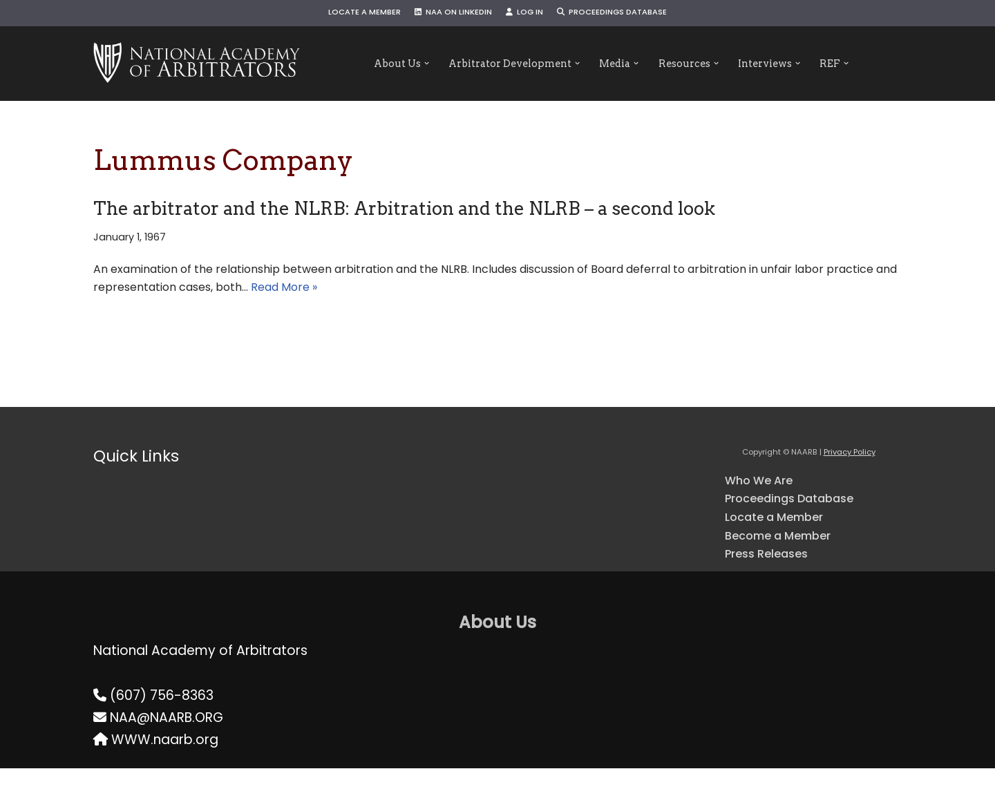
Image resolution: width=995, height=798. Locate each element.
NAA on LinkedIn (447, 13)
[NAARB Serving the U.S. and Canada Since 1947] (196, 63)
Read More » (489, 297)
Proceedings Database (628, 13)
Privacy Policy (849, 465)
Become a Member (788, 560)
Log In (528, 13)
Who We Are (765, 494)
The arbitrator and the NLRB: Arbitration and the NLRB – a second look (404, 208)
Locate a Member (345, 13)
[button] (403, 64)
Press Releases (773, 581)
